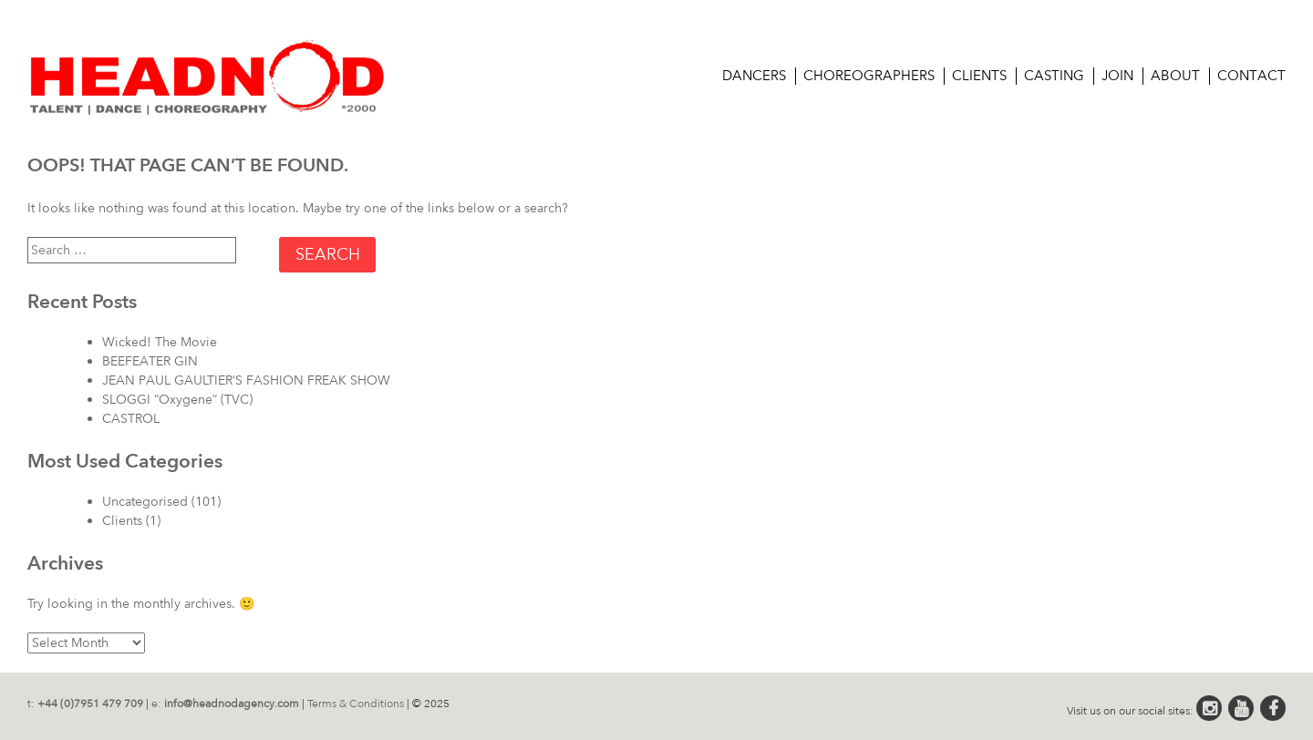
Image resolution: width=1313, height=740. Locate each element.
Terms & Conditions (355, 703)
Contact (1251, 76)
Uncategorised (145, 501)
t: (85, 703)
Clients (979, 76)
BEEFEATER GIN (150, 361)
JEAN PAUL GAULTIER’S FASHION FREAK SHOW (246, 380)
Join (1117, 76)
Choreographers (869, 76)
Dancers (754, 76)
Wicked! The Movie (159, 342)
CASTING (1054, 76)
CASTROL (131, 418)
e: (225, 703)
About (1175, 76)
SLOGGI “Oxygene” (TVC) (177, 399)
